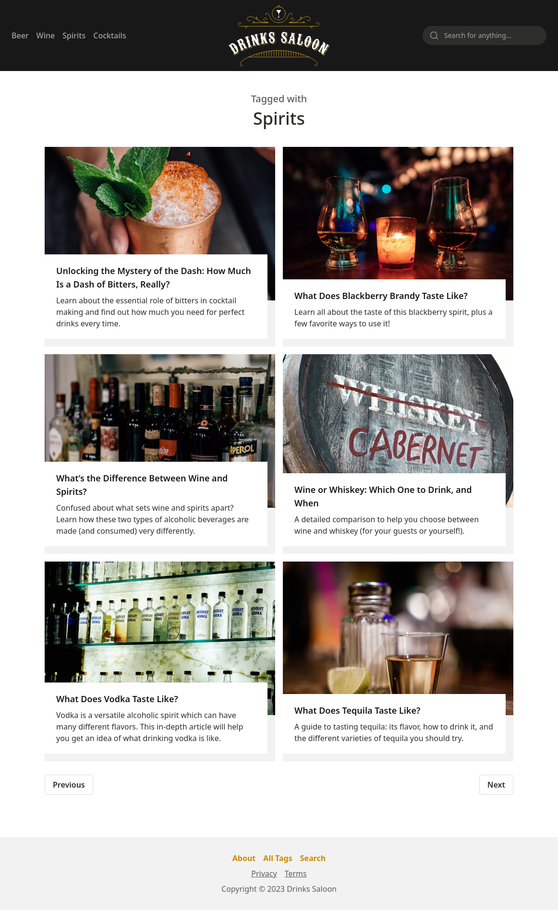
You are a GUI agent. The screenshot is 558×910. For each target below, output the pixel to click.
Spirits (73, 35)
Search (313, 858)
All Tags (277, 858)
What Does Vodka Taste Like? (117, 699)
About (244, 858)
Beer (20, 35)
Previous (69, 784)
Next (496, 784)
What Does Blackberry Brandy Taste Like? (381, 295)
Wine (45, 35)
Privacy (264, 873)
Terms (296, 873)
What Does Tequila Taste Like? (357, 710)
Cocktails (109, 35)
